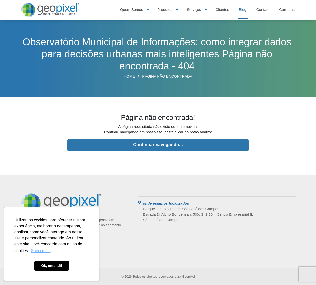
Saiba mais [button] (40, 251)
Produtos (165, 9)
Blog (242, 9)
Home (129, 76)
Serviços (194, 9)
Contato (263, 9)
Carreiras (287, 9)
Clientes (222, 9)
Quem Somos (131, 9)
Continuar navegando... (158, 144)
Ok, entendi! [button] (51, 266)
